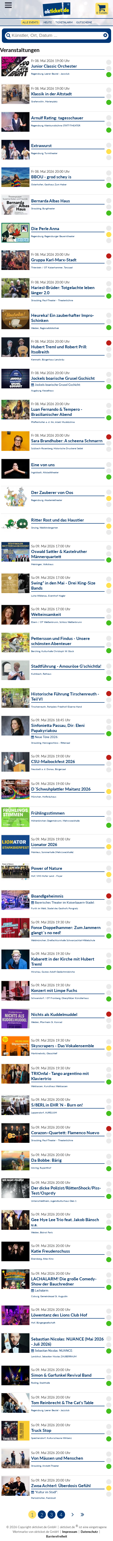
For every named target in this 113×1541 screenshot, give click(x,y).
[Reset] (105, 35)
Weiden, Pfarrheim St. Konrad (46, 1022)
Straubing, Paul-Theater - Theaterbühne (52, 300)
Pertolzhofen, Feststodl (43, 1497)
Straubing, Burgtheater (43, 208)
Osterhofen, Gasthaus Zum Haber (49, 184)
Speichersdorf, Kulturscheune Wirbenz (51, 1438)
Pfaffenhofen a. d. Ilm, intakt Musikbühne (53, 422)
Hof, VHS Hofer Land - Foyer (46, 875)
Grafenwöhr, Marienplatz (44, 101)
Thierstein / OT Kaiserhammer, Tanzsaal (52, 267)
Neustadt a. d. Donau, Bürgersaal (48, 769)
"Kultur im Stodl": (44, 1492)
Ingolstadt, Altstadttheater (45, 472)
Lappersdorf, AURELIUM (44, 1112)
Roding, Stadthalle (40, 1382)
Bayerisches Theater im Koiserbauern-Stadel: (63, 902)
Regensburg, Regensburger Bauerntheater (53, 236)
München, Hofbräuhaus (43, 796)
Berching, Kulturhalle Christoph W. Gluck (52, 651)
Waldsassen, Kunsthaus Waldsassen (49, 1086)
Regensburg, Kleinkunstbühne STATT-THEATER (55, 125)
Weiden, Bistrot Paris (42, 1232)
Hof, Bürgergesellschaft (43, 1322)
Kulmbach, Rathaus (41, 673)
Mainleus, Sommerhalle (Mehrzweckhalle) (52, 852)
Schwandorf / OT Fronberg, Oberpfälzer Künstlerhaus (60, 998)
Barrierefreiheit (56, 1536)
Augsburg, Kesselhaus (42, 390)
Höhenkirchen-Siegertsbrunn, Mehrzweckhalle (55, 820)
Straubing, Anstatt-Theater (45, 1465)
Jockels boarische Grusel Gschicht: (56, 385)
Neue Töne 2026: (44, 737)
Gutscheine (84, 22)
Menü (8, 5)
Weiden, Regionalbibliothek (45, 328)
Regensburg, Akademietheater (46, 500)
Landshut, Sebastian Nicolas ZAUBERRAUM (54, 1356)
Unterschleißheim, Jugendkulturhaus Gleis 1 (54, 1200)
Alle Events (30, 22)
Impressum (69, 1532)
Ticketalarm (64, 22)
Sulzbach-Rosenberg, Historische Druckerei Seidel (57, 448)
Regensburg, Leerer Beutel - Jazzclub (50, 73)
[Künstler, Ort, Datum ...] (56, 35)
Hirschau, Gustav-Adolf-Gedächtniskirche (53, 971)
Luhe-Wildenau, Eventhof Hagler (48, 595)
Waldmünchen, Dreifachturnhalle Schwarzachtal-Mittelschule (63, 940)
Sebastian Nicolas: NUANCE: (52, 1350)
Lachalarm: (40, 1290)
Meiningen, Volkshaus (42, 564)
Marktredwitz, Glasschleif (44, 1053)
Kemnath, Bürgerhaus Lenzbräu (47, 359)
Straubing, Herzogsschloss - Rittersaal (50, 742)
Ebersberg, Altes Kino (42, 1258)
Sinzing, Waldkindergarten (44, 527)
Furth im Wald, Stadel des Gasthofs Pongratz (54, 908)
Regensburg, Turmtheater (44, 153)
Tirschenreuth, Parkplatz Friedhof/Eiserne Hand (56, 706)
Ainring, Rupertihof (41, 1167)
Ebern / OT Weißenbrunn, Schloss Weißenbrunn (56, 622)
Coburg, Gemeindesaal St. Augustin (49, 1296)
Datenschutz (89, 1532)
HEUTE (48, 22)
